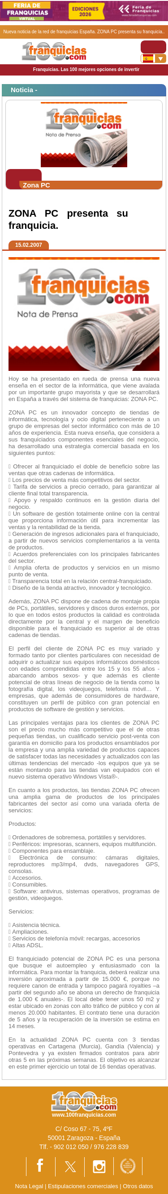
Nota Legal (29, 1186)
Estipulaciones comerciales (84, 1186)
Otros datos (138, 1186)
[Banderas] (153, 58)
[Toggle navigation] (153, 46)
